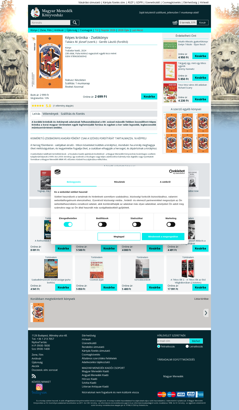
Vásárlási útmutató (89, 2)
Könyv (33, 30)
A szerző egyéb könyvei (186, 109)
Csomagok (86, 30)
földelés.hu (143, 405)
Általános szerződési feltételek (99, 358)
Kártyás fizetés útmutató (96, 350)
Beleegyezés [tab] (74, 182)
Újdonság (71, 30)
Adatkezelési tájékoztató (96, 362)
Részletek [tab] (119, 182)
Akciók (35, 366)
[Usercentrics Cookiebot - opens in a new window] (171, 172)
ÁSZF (131, 2)
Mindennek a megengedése (163, 236)
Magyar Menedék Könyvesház (84, 12)
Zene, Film (46, 30)
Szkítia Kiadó (89, 382)
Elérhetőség (190, 2)
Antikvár (59, 30)
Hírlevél (204, 2)
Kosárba (149, 96)
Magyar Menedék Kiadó (95, 371)
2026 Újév (123, 30)
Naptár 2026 (108, 30)
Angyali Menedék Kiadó (95, 375)
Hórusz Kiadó (89, 379)
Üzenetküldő (152, 2)
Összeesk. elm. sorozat (45, 370)
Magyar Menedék (173, 376)
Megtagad (119, 236)
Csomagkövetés (171, 2)
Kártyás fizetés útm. (114, 2)
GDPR (139, 2)
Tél (96, 30)
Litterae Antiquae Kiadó (95, 386)
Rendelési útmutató (93, 347)
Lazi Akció (137, 30)
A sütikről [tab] (165, 182)
